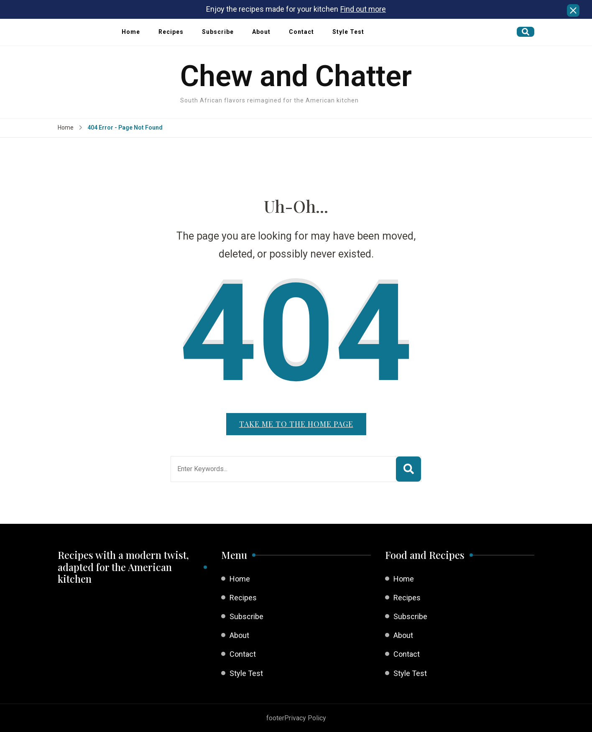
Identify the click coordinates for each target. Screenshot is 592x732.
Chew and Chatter (296, 76)
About (261, 31)
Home (131, 31)
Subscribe (218, 31)
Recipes (171, 31)
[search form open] (525, 32)
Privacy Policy (305, 718)
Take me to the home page (296, 424)
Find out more (363, 9)
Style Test (348, 31)
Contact (301, 31)
